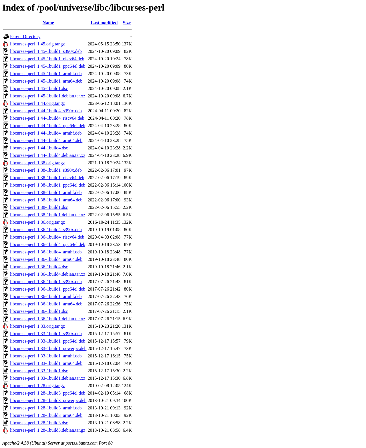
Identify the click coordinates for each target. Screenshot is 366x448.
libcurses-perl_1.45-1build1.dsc (39, 88)
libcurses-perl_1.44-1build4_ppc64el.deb (47, 125)
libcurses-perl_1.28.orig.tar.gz (37, 385)
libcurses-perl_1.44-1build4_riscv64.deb (47, 118)
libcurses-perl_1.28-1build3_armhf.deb (46, 407)
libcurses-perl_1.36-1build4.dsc (39, 266)
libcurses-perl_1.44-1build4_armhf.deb (46, 133)
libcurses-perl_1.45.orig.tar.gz (37, 43)
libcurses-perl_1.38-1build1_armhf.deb (46, 192)
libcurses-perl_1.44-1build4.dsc (39, 147)
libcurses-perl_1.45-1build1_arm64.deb (46, 81)
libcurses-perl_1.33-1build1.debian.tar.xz (47, 378)
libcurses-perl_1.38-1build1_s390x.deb (46, 170)
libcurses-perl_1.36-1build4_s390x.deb (46, 229)
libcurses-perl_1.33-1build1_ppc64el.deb (47, 341)
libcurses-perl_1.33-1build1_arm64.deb (46, 363)
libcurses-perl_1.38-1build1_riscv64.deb (47, 177)
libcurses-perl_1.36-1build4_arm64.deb (46, 259)
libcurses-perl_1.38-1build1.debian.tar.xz (47, 214)
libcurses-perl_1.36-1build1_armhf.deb (46, 296)
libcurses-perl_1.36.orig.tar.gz (37, 222)
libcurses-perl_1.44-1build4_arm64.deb (46, 140)
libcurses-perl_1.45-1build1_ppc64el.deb (47, 66)
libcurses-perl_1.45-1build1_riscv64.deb (47, 58)
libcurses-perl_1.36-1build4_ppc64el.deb (47, 244)
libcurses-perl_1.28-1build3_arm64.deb (46, 415)
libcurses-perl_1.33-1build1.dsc (39, 370)
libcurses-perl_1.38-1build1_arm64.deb (46, 199)
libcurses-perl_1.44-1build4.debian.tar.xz (47, 155)
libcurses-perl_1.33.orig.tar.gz (37, 326)
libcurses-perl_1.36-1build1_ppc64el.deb (47, 289)
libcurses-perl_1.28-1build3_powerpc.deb (48, 400)
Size (127, 22)
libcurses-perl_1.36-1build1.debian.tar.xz (47, 318)
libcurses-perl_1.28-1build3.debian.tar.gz (47, 430)
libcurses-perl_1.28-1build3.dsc (39, 422)
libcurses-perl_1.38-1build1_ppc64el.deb (47, 185)
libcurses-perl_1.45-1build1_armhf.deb (46, 73)
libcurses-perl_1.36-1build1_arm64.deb (46, 303)
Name (48, 22)
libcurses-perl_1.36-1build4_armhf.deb (46, 251)
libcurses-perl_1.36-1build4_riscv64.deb (47, 237)
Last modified (104, 22)
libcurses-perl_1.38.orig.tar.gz (37, 162)
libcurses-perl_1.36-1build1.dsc (39, 311)
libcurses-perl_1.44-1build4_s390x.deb (46, 110)
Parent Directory (25, 36)
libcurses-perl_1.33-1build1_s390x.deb (46, 333)
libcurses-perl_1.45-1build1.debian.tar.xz (47, 95)
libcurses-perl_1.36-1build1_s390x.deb (46, 281)
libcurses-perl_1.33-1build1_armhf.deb (46, 355)
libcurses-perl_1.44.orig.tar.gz (37, 103)
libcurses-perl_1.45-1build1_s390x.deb (46, 51)
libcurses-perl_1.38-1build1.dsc (39, 207)
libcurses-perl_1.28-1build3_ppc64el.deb (47, 393)
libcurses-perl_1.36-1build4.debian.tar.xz (47, 274)
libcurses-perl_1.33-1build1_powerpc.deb (48, 348)
